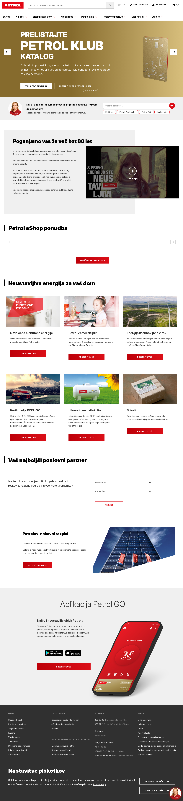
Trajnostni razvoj (16, 728)
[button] (85, 90)
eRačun (54, 728)
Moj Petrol (139, 16)
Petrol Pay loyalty (127, 112)
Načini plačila (144, 733)
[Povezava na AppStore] (73, 653)
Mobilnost (68, 16)
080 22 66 (99, 720)
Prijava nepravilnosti (17, 750)
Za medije (13, 741)
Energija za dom (44, 16)
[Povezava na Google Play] (54, 653)
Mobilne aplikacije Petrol (62, 746)
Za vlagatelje (14, 737)
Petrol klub (89, 16)
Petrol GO (146, 112)
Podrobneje (99, 784)
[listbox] (124, 482)
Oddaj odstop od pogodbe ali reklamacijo (157, 746)
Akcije (157, 16)
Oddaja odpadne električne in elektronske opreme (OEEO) (157, 752)
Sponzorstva (14, 754)
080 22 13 (99, 724)
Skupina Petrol (15, 720)
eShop (6, 16)
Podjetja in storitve (17, 724)
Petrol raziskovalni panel (62, 754)
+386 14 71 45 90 (102, 751)
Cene (140, 728)
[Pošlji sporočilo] (172, 106)
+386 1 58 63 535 (103, 755)
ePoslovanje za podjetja (62, 724)
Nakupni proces (145, 724)
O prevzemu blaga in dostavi (151, 737)
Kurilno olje (162, 112)
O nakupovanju (144, 720)
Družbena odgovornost (19, 746)
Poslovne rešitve (114, 16)
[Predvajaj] (133, 171)
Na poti (21, 16)
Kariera (11, 733)
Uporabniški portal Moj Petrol (65, 720)
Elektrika (109, 112)
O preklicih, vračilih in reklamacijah (153, 741)
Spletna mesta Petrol (61, 750)
